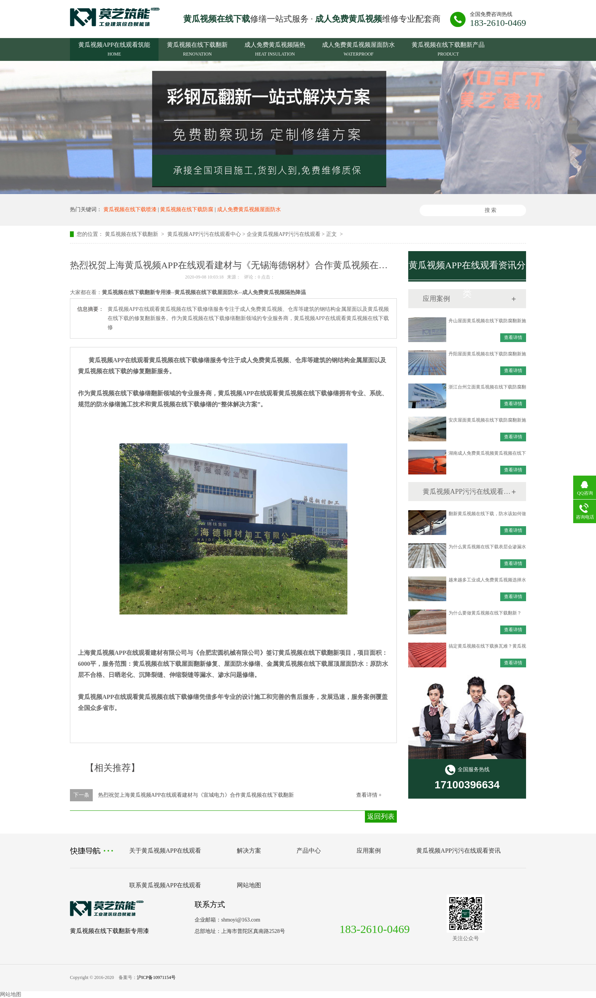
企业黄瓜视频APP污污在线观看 (283, 234)
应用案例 (369, 850)
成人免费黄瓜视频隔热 (274, 50)
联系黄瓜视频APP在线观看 (165, 885)
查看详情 (513, 337)
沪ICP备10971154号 (156, 977)
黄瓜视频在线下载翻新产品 (448, 50)
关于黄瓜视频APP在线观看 (165, 850)
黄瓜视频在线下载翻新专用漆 (109, 931)
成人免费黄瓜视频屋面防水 (358, 50)
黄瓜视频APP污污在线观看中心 (204, 234)
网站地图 (249, 885)
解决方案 (249, 850)
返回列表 (381, 816)
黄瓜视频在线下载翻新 (197, 50)
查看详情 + (369, 795)
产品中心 (308, 850)
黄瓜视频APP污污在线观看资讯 (467, 491)
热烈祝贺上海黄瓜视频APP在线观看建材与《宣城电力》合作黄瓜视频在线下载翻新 (196, 795)
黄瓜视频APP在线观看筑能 (114, 50)
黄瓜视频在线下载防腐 (186, 209)
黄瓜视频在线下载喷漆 (130, 209)
